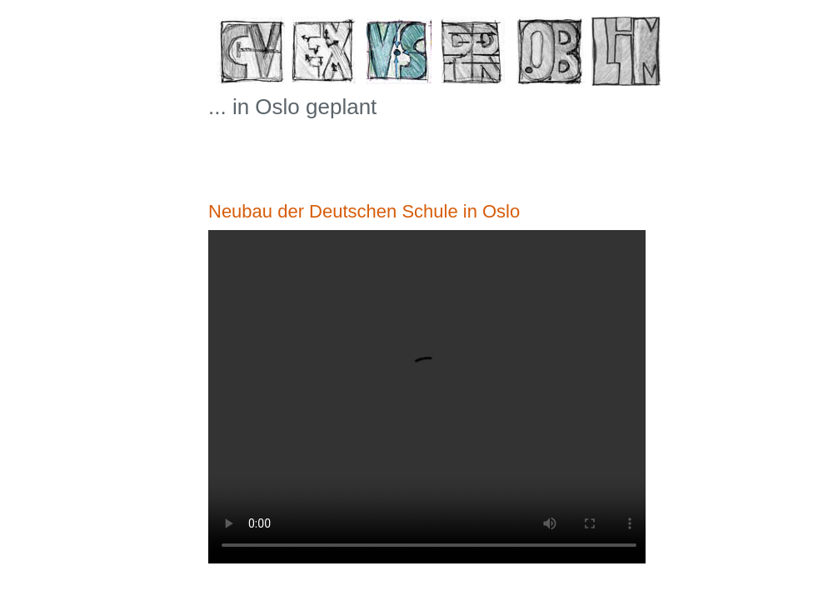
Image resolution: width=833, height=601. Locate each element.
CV (252, 55)
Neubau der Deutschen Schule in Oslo (364, 211)
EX (327, 55)
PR (476, 55)
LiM (626, 55)
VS (402, 55)
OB (551, 55)
